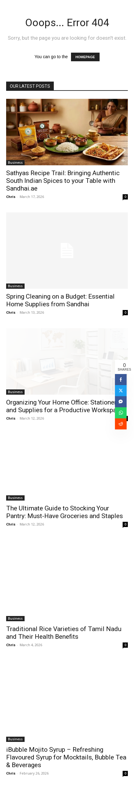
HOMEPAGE (85, 57)
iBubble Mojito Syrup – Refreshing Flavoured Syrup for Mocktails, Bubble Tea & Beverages (66, 757)
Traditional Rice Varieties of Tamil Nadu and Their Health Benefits (63, 632)
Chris (10, 196)
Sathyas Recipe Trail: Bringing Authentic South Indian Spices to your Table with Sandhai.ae (63, 180)
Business (15, 162)
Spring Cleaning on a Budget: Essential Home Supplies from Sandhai (60, 300)
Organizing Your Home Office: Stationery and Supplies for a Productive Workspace (64, 406)
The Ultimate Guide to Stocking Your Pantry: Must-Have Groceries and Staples (64, 512)
